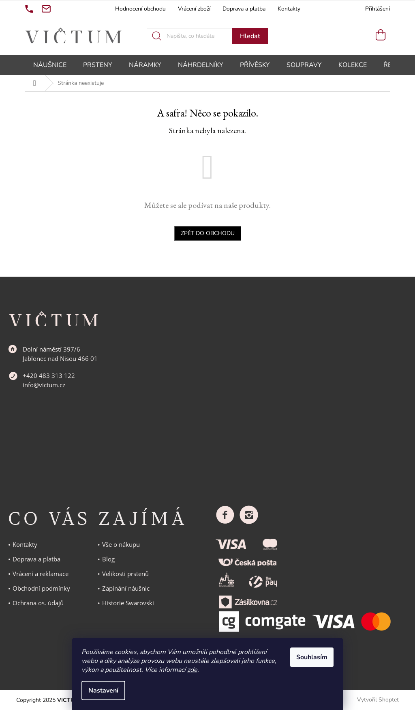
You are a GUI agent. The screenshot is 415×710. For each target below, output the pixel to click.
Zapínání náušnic (126, 588)
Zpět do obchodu (208, 233)
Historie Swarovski (128, 603)
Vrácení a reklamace (40, 574)
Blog (108, 559)
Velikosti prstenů (125, 574)
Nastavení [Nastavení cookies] (103, 690)
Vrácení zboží (194, 9)
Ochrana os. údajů (38, 603)
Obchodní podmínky (41, 588)
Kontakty (289, 9)
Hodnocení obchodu (140, 9)
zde (192, 669)
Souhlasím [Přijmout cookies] (311, 657)
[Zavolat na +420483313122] (29, 9)
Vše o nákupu (121, 544)
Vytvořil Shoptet (378, 700)
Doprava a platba (243, 9)
